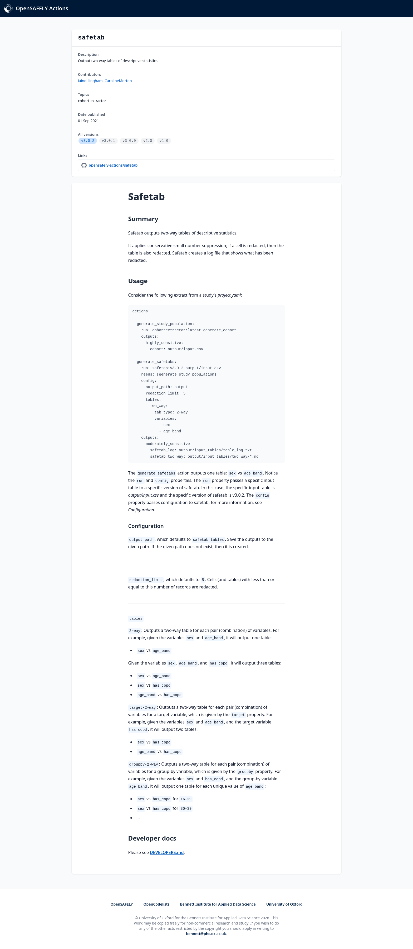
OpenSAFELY (122, 904)
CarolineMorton (118, 80)
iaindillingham (90, 80)
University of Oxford (284, 904)
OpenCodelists (157, 904)
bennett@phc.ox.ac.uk (206, 933)
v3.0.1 (108, 141)
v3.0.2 (87, 141)
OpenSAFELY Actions (36, 8)
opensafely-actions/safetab (113, 165)
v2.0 (147, 141)
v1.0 (164, 141)
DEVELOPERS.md (167, 852)
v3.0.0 (129, 141)
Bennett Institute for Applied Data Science (217, 904)
